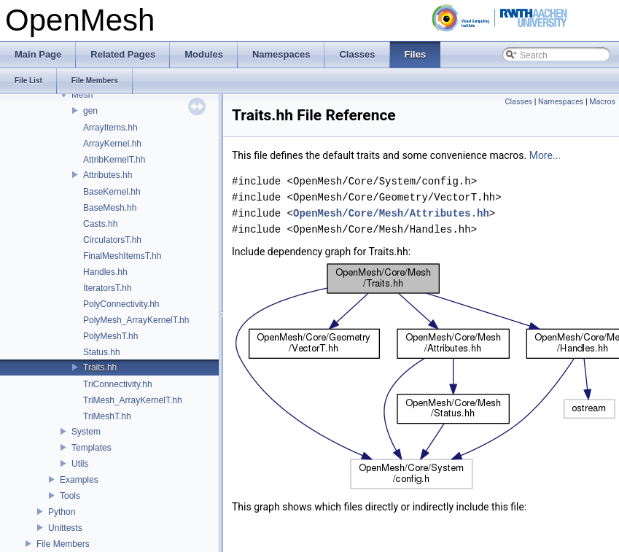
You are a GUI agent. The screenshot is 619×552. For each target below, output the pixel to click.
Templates (91, 448)
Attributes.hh (107, 175)
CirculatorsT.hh (112, 240)
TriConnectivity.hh (117, 384)
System (86, 432)
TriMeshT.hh (107, 416)
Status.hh (101, 352)
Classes (518, 101)
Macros (602, 101)
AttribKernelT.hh (114, 160)
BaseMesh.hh (109, 208)
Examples (79, 480)
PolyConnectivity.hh (121, 304)
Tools (70, 496)
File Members (63, 544)
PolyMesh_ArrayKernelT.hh (136, 320)
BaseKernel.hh (112, 192)
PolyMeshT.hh (110, 336)
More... (545, 155)
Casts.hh (100, 224)
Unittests (65, 528)
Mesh (82, 95)
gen (90, 111)
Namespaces (560, 101)
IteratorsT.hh (107, 288)
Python (61, 512)
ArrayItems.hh (110, 128)
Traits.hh (100, 367)
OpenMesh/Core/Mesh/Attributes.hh (391, 213)
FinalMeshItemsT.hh (122, 256)
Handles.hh (105, 272)
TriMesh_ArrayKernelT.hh (132, 400)
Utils (79, 464)
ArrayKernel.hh (112, 144)
